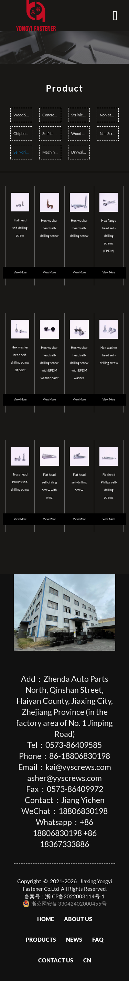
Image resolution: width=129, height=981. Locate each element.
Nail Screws (109, 133)
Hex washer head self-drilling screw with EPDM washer (79, 363)
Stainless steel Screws (80, 115)
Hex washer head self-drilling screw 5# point (20, 358)
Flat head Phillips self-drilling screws (109, 486)
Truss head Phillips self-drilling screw (20, 481)
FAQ (98, 939)
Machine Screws (51, 152)
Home (45, 919)
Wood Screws (22, 115)
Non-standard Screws (109, 115)
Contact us (55, 960)
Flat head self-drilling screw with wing (49, 486)
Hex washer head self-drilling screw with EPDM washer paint (49, 363)
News (74, 939)
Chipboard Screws (22, 133)
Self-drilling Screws (22, 152)
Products (41, 939)
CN (87, 960)
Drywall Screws (80, 152)
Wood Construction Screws (80, 133)
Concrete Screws (51, 115)
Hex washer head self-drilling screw (49, 228)
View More (20, 272)
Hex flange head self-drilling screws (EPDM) (108, 236)
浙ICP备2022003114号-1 (75, 896)
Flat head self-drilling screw (20, 227)
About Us (78, 919)
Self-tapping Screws (51, 133)
